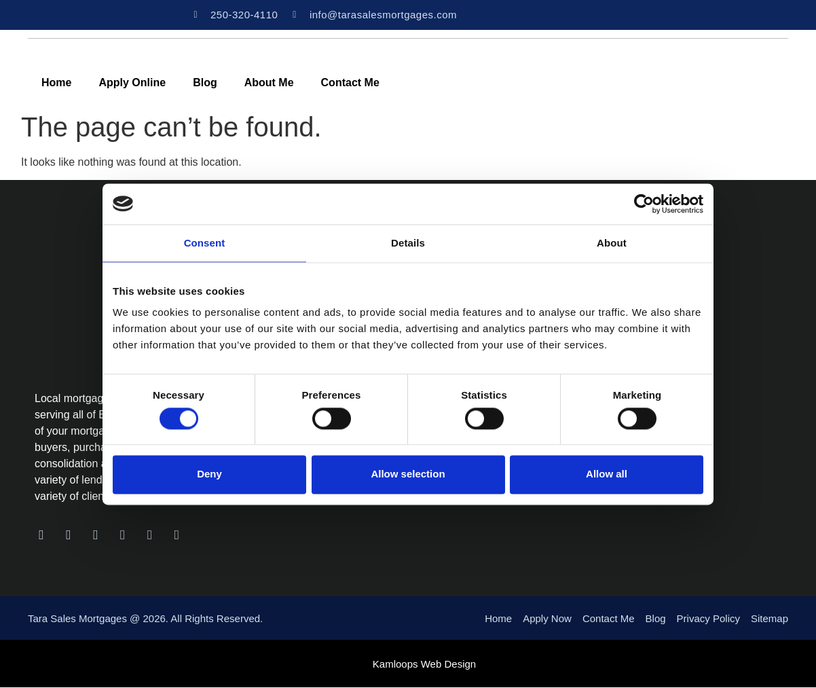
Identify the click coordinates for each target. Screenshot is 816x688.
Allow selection (408, 474)
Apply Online (132, 82)
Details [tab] (408, 243)
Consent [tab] (204, 243)
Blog (205, 82)
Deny (209, 474)
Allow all (606, 474)
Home (56, 82)
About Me (269, 82)
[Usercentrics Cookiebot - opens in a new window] (644, 204)
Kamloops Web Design (424, 664)
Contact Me (350, 82)
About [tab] (612, 243)
